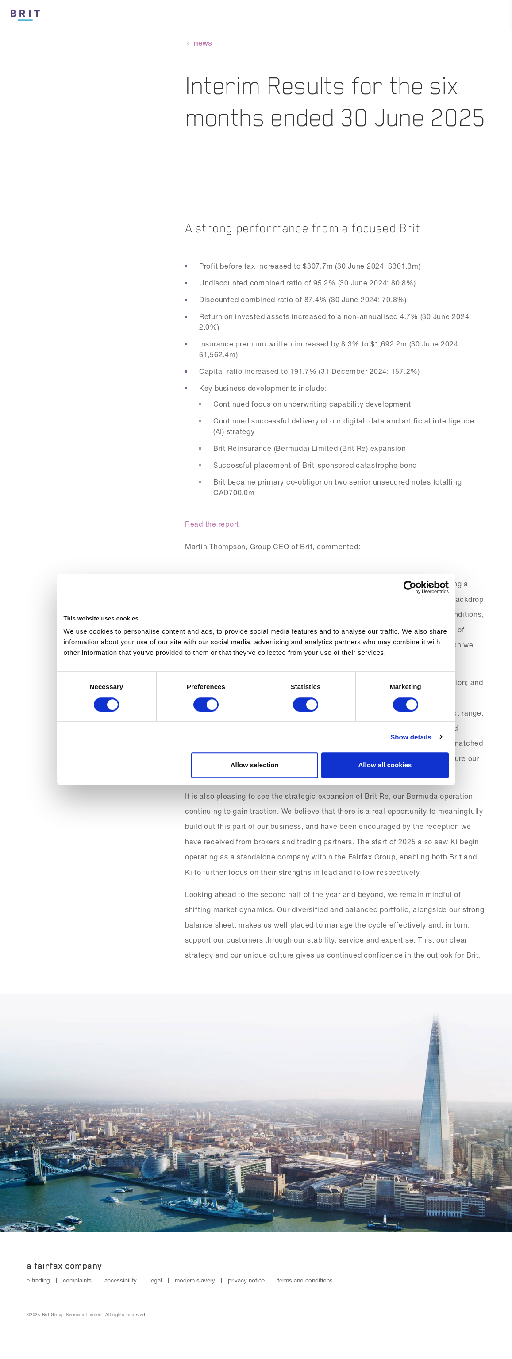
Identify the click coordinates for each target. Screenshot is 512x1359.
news (203, 42)
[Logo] (25, 14)
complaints (77, 1280)
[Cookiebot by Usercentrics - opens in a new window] (410, 587)
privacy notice (246, 1280)
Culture (298, 15)
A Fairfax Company (64, 1265)
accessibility (120, 1280)
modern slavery (195, 1280)
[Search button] (467, 15)
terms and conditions (305, 1280)
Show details (410, 737)
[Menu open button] (497, 15)
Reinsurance (415, 15)
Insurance (352, 15)
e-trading (38, 1280)
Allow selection (255, 765)
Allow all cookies (385, 765)
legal (156, 1280)
